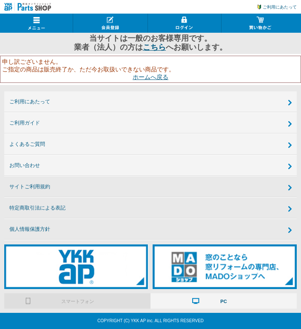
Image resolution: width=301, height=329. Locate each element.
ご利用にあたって (280, 7)
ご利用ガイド (24, 123)
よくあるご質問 (27, 144)
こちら (154, 47)
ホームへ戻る (150, 77)
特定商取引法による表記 (37, 208)
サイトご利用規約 (29, 187)
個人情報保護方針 (29, 229)
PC (223, 301)
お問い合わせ (24, 165)
